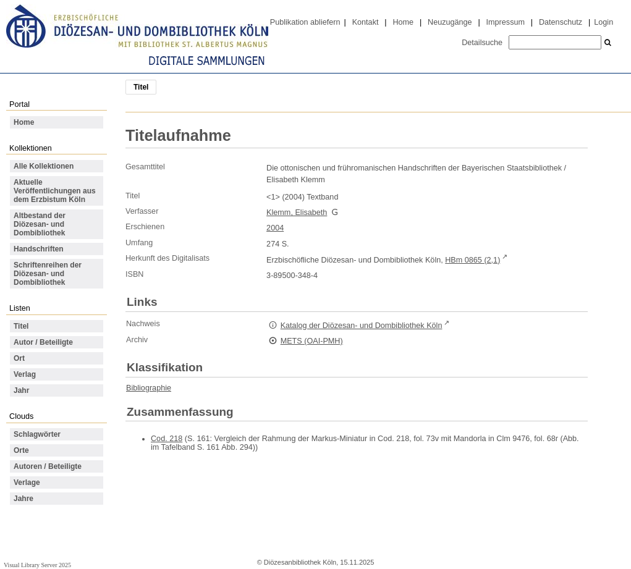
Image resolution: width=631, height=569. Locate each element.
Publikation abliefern (305, 22)
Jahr (21, 390)
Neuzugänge (450, 22)
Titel (21, 326)
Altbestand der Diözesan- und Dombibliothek (40, 224)
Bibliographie (148, 388)
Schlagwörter (37, 434)
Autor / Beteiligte (43, 342)
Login (603, 22)
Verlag (25, 374)
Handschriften (39, 249)
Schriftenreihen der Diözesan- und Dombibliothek (48, 274)
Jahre (23, 498)
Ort (19, 358)
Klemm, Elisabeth (296, 212)
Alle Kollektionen (44, 166)
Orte (21, 450)
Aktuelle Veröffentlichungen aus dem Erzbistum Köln (55, 191)
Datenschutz (560, 22)
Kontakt (365, 22)
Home (402, 22)
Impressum (505, 22)
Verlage (27, 482)
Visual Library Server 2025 (37, 565)
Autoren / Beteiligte (48, 466)
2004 (275, 228)
